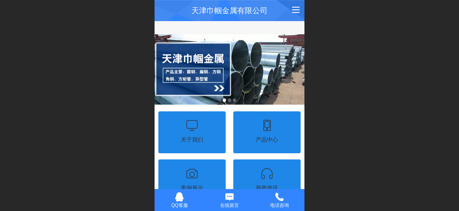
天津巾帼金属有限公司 (229, 10)
